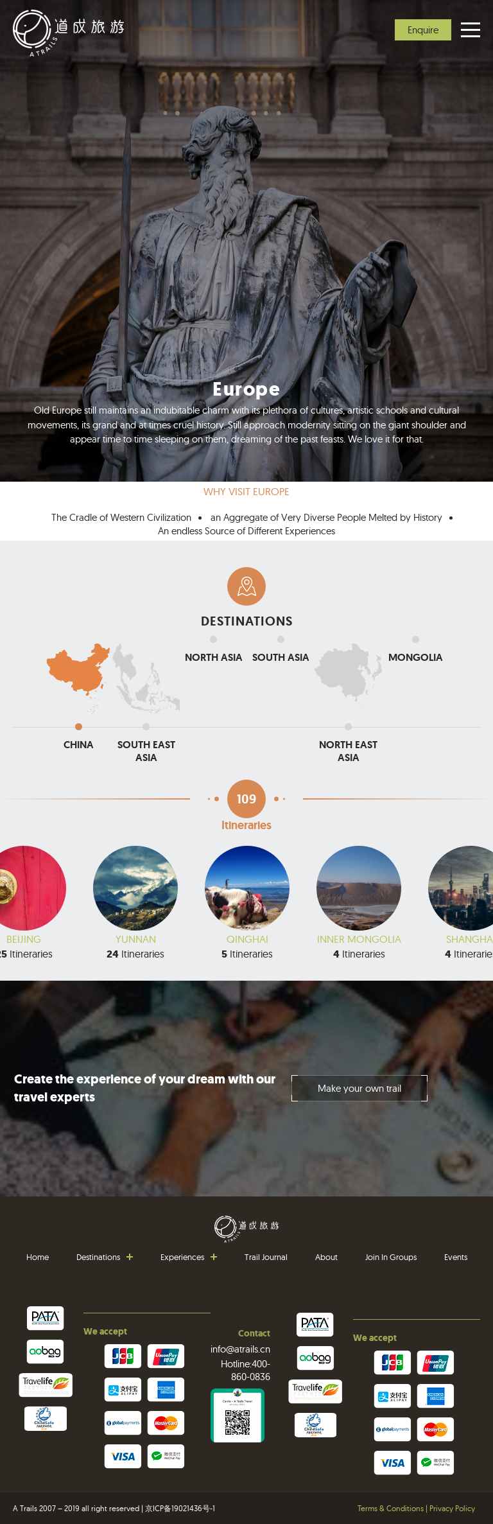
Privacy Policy (452, 1508)
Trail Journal (266, 1257)
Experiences (182, 1257)
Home (37, 1257)
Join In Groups (391, 1257)
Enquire (423, 30)
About (326, 1257)
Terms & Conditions (391, 1508)
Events (455, 1257)
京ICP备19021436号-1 (180, 1508)
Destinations (98, 1257)
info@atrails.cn (240, 1349)
